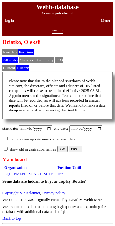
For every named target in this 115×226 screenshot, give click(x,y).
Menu (105, 20)
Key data (10, 52)
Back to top (11, 218)
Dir (60, 174)
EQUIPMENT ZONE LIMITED (30, 174)
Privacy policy (53, 193)
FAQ (59, 60)
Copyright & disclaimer (21, 193)
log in (9, 20)
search (57, 30)
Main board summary (36, 60)
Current (9, 68)
